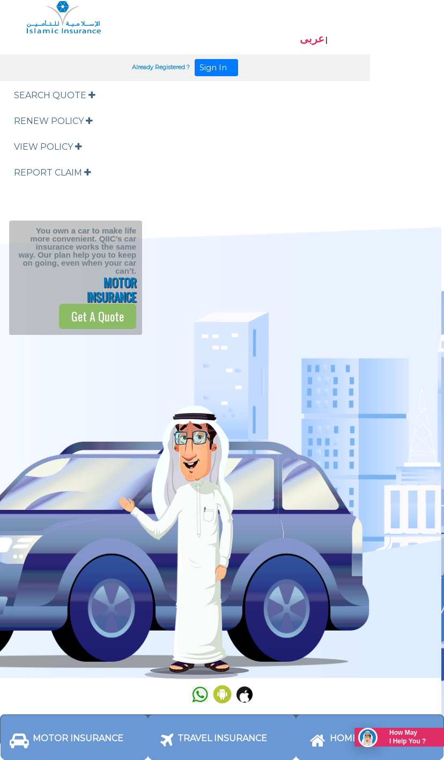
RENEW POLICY (53, 121)
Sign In (216, 67)
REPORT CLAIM (52, 172)
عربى (312, 38)
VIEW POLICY (48, 147)
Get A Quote (97, 316)
